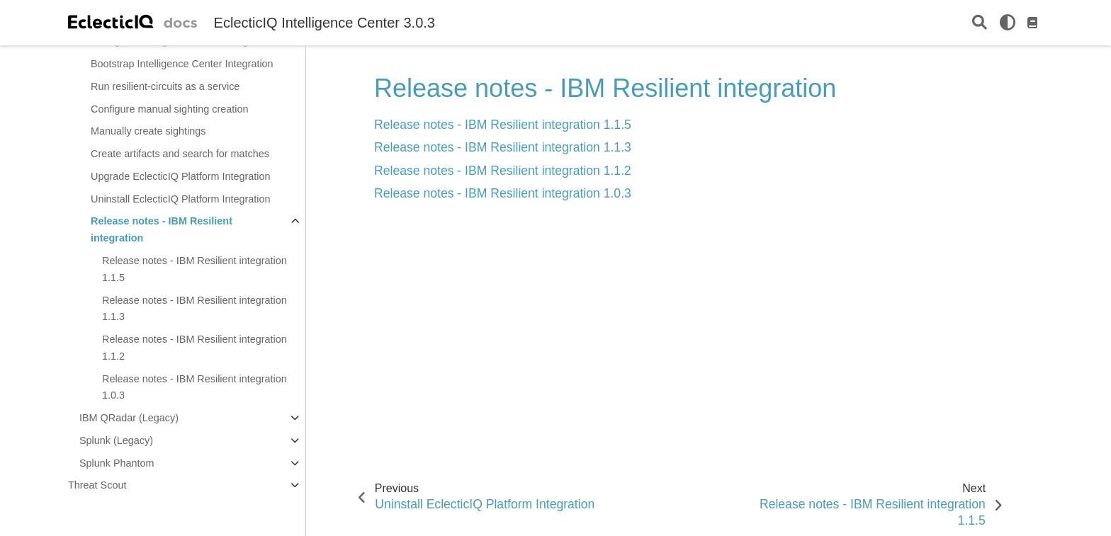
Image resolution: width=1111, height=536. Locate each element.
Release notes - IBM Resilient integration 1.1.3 (194, 309)
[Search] (979, 23)
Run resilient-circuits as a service (165, 86)
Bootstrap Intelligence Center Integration (182, 63)
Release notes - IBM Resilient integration (161, 229)
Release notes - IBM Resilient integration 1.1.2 (194, 347)
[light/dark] (1007, 22)
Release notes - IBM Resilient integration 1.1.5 (194, 269)
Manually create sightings (148, 131)
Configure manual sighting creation (169, 109)
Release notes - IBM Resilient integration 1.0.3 (194, 387)
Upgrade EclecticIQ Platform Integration (181, 176)
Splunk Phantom (116, 463)
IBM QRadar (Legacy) (129, 417)
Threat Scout (97, 485)
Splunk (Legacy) (116, 440)
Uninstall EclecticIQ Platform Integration (181, 199)
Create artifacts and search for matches (180, 153)
